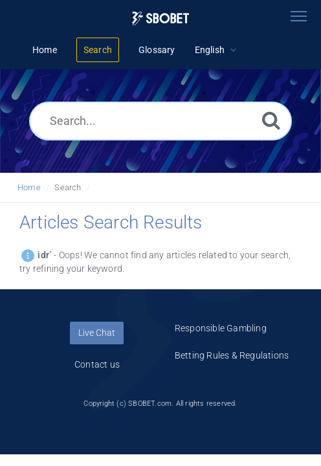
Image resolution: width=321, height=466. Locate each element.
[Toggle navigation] (298, 16)
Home (29, 187)
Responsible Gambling (221, 328)
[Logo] (160, 18)
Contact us (97, 364)
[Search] (271, 120)
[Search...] (160, 121)
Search (67, 187)
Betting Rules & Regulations (232, 355)
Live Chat (96, 332)
